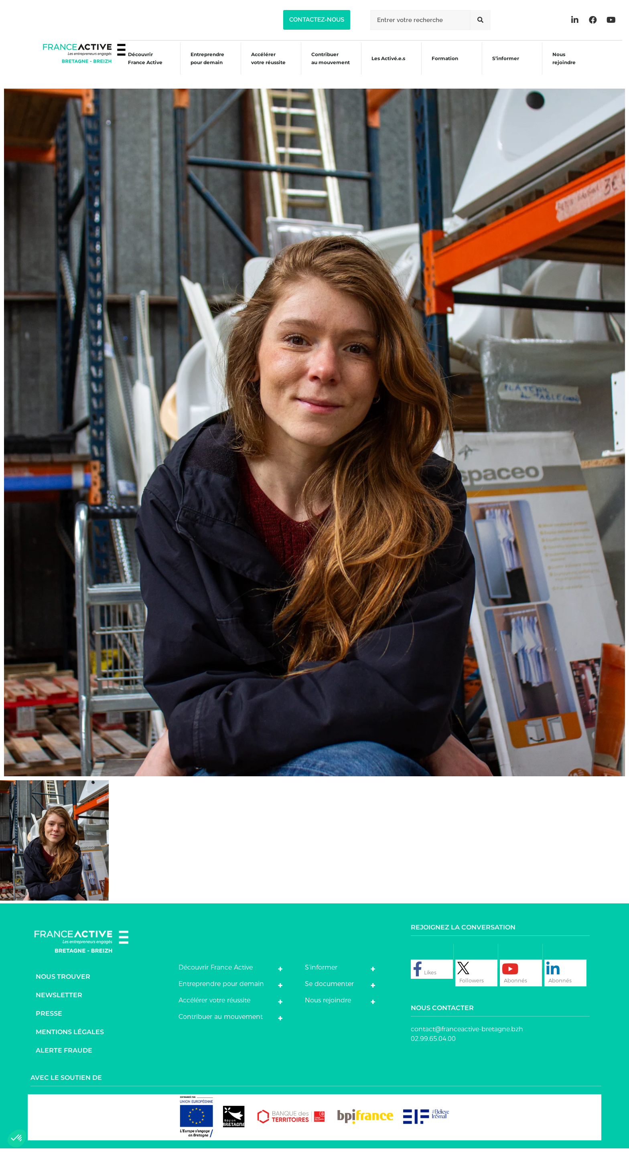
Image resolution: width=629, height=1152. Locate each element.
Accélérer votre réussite (262, 65)
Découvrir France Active (137, 65)
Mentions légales (70, 1035)
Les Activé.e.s (389, 65)
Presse (49, 1017)
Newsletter (59, 998)
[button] (316, 20)
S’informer (505, 66)
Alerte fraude (64, 1054)
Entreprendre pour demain (200, 65)
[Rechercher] (481, 20)
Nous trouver (63, 980)
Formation (443, 66)
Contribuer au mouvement (326, 65)
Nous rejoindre (564, 65)
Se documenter (329, 987)
